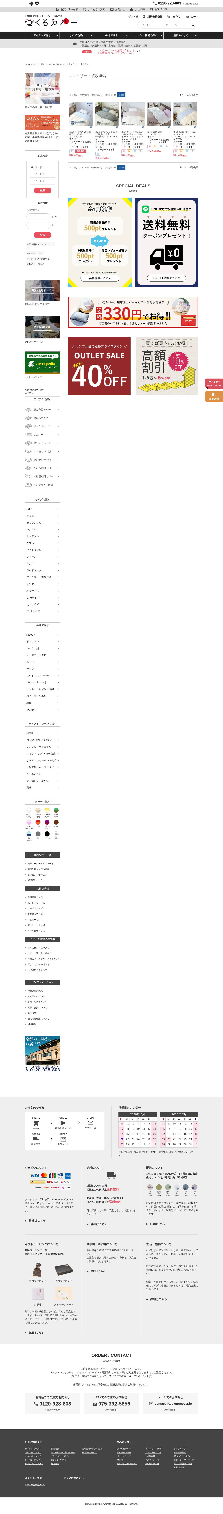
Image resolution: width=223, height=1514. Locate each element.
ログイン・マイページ (184, 1460)
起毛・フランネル (36, 696)
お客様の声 (179, 1467)
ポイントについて (33, 1448)
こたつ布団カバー (153, 1452)
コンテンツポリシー (60, 1460)
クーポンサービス (36, 908)
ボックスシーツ (124, 1456)
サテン (30, 668)
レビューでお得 (35, 919)
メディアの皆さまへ (72, 1477)
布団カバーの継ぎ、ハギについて (44, 959)
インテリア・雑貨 (153, 1448)
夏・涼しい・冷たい (37, 781)
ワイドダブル (33, 550)
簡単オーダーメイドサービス (42, 863)
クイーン (31, 556)
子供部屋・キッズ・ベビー (41, 767)
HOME (29, 64)
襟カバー (69, 64)
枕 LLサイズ (33, 611)
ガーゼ (30, 662)
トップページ (180, 1448)
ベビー (30, 509)
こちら (137, 50)
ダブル (30, 543)
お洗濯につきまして (37, 970)
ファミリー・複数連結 (38, 577)
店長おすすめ (180, 35)
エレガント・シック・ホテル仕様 (40, 753)
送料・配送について (37, 1002)
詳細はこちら (36, 1220)
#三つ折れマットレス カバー (40, 246)
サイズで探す (76, 35)
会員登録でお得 (35, 897)
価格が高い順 (110, 95)
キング (30, 563)
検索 (42, 190)
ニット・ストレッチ (37, 675)
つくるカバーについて (38, 948)
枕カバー (121, 1460)
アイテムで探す (42, 35)
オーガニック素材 (36, 655)
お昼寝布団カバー (153, 1456)
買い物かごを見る (182, 1456)
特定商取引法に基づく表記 (63, 1452)
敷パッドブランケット (127, 1463)
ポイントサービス (36, 903)
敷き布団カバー (124, 1452)
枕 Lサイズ (32, 604)
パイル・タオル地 (36, 682)
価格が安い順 (97, 95)
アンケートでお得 (36, 925)
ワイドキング (33, 570)
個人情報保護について (38, 1018)
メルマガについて (33, 1456)
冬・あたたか (33, 774)
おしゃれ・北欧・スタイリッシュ (40, 740)
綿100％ (31, 634)
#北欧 (41, 264)
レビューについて (33, 1452)
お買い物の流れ (35, 991)
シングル (31, 529)
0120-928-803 (169, 3)
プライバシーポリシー (61, 1456)
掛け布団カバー (124, 1448)
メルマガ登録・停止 (183, 1463)
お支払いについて (36, 996)
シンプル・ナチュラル (38, 746)
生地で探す (111, 35)
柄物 (28, 703)
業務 (28, 787)
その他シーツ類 (152, 1463)
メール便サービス (36, 930)
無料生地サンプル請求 (38, 869)
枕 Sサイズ (32, 590)
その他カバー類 (56, 64)
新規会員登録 (180, 1452)
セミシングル (33, 522)
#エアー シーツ (35, 253)
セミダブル (32, 536)
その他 (30, 584)
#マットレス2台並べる (38, 258)
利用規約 (32, 1024)
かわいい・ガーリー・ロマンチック (41, 760)
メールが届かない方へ (35, 1484)
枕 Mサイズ (32, 597)
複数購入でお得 (35, 914)
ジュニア (31, 516)
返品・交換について (37, 1007)
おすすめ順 (84, 95)
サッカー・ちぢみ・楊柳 (40, 689)
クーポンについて (33, 1460)
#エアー (31, 264)
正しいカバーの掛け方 (38, 964)
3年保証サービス (36, 880)
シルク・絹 (32, 648)
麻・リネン (32, 641)
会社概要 (32, 1013)
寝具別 (29, 733)
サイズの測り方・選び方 (39, 953)
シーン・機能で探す (146, 35)
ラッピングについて (34, 1463)
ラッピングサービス (37, 874)
